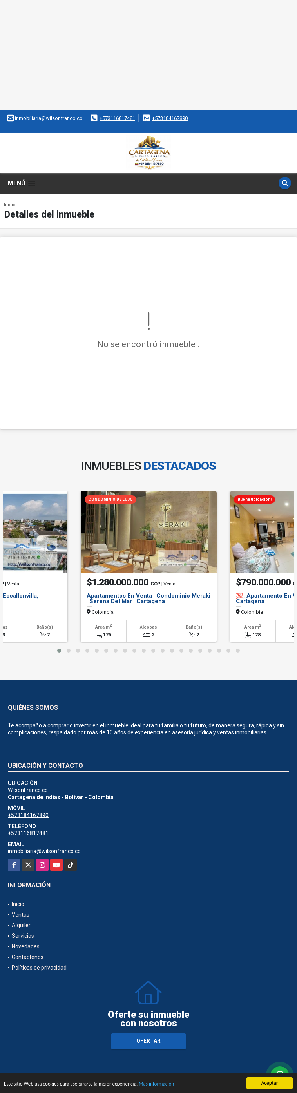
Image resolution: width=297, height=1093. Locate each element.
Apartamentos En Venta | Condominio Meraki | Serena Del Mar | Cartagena (148, 598)
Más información (161, 1084)
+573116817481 (117, 118)
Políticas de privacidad (39, 967)
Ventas (20, 915)
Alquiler (21, 925)
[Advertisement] (148, 55)
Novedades (26, 946)
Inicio (10, 204)
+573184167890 (170, 118)
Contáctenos (27, 957)
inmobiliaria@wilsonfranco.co (44, 851)
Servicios (23, 936)
